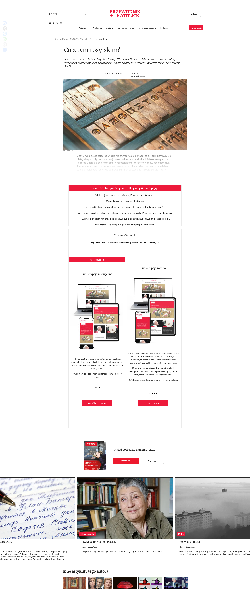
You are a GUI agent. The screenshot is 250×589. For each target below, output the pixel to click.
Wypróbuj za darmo (97, 403)
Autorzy (110, 27)
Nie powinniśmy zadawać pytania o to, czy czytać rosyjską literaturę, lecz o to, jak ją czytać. (122, 551)
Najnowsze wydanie (147, 27)
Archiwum (152, 460)
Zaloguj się (131, 235)
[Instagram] (61, 23)
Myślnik (83, 39)
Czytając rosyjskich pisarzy (99, 541)
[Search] (49, 14)
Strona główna (61, 39)
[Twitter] (57, 23)
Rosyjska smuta (189, 541)
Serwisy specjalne (126, 27)
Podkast (164, 27)
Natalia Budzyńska (113, 73)
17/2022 (150, 449)
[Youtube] (50, 23)
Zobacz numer (125, 460)
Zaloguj (194, 14)
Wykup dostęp (153, 403)
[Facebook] (53, 23)
